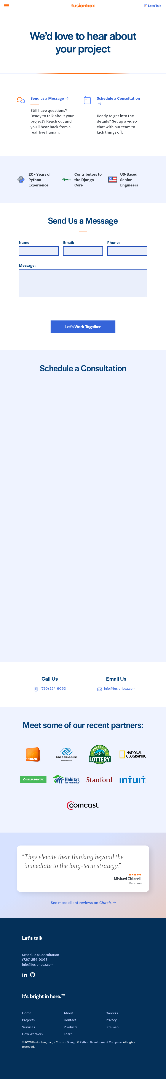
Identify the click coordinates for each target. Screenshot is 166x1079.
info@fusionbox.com (116, 688)
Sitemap (112, 1026)
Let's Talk (152, 5)
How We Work (32, 1033)
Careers (112, 1012)
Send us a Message (47, 98)
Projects (28, 1019)
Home (26, 1012)
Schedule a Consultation (118, 98)
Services (28, 1026)
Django (71, 1042)
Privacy (111, 1019)
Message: (27, 265)
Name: (24, 242)
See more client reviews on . (81, 902)
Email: (68, 242)
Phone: (113, 242)
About (68, 1012)
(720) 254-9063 (50, 688)
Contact (70, 1019)
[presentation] (83, 312)
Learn (68, 1033)
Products (70, 1026)
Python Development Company (101, 1042)
